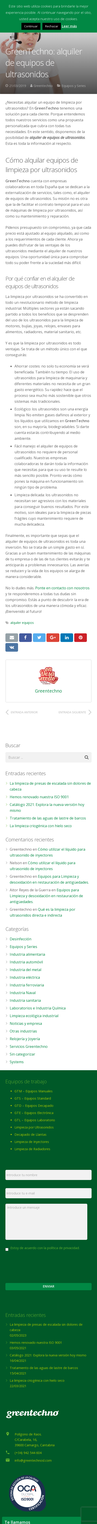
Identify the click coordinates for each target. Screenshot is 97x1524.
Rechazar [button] (51, 26)
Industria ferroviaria (27, 985)
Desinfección (20, 938)
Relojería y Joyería (25, 1038)
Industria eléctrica (25, 977)
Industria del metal (25, 969)
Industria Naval (23, 992)
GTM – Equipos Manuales (33, 1091)
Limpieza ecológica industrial (34, 1015)
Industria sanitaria (25, 1000)
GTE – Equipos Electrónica (33, 1113)
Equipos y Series (74, 86)
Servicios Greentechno (29, 1046)
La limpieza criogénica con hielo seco (41, 825)
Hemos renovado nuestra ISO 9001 (39, 796)
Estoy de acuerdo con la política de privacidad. (45, 1248)
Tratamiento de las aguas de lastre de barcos (48, 818)
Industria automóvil (26, 962)
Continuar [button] (31, 26)
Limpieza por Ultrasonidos (34, 1127)
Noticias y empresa (26, 1023)
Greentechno (43, 86)
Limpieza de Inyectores (31, 1142)
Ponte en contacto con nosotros (62, 587)
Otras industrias (23, 1031)
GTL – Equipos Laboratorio (34, 1120)
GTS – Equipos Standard (32, 1098)
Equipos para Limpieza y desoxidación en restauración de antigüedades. (46, 895)
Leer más (69, 26)
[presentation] (39, 1265)
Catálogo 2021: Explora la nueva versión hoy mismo (48, 1355)
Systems (17, 1061)
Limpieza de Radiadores (32, 1149)
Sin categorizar (22, 1054)
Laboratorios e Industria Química (38, 1008)
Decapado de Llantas (30, 1134)
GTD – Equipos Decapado (33, 1105)
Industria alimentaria (27, 954)
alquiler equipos (22, 622)
